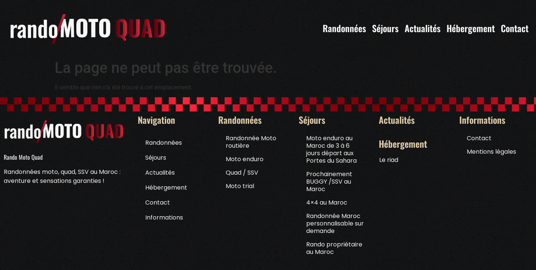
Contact (157, 202)
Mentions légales (491, 151)
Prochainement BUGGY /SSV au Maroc (329, 181)
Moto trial (240, 186)
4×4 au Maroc (326, 202)
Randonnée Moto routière (251, 142)
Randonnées (165, 142)
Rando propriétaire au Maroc (334, 248)
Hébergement (168, 187)
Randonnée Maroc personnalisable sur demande (335, 223)
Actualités (160, 172)
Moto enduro (245, 159)
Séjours (157, 157)
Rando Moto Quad (23, 157)
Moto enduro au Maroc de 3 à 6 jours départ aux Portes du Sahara (331, 149)
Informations (166, 217)
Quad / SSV (242, 172)
